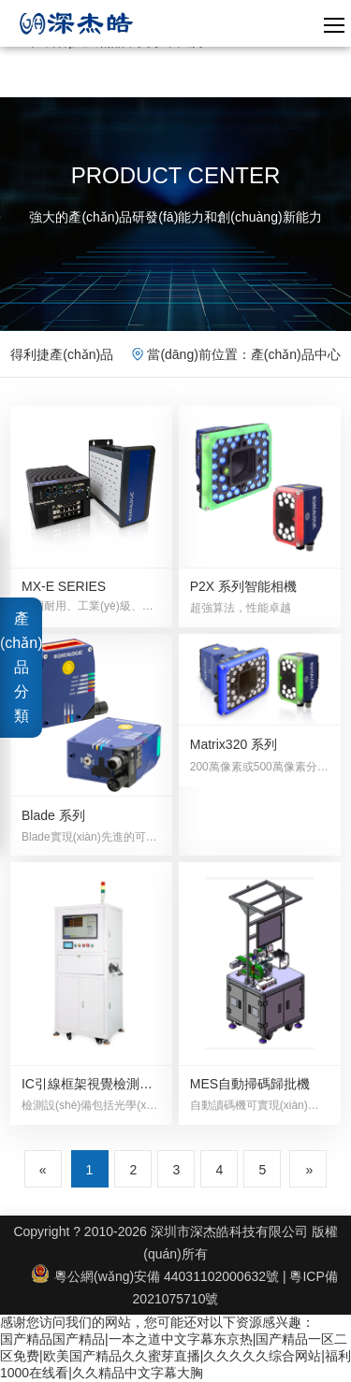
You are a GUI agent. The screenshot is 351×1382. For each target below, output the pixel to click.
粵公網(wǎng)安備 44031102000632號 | (160, 1276)
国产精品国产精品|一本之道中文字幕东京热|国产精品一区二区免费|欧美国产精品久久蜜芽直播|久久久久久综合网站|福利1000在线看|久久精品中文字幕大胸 (175, 1356)
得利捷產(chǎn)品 (61, 354)
